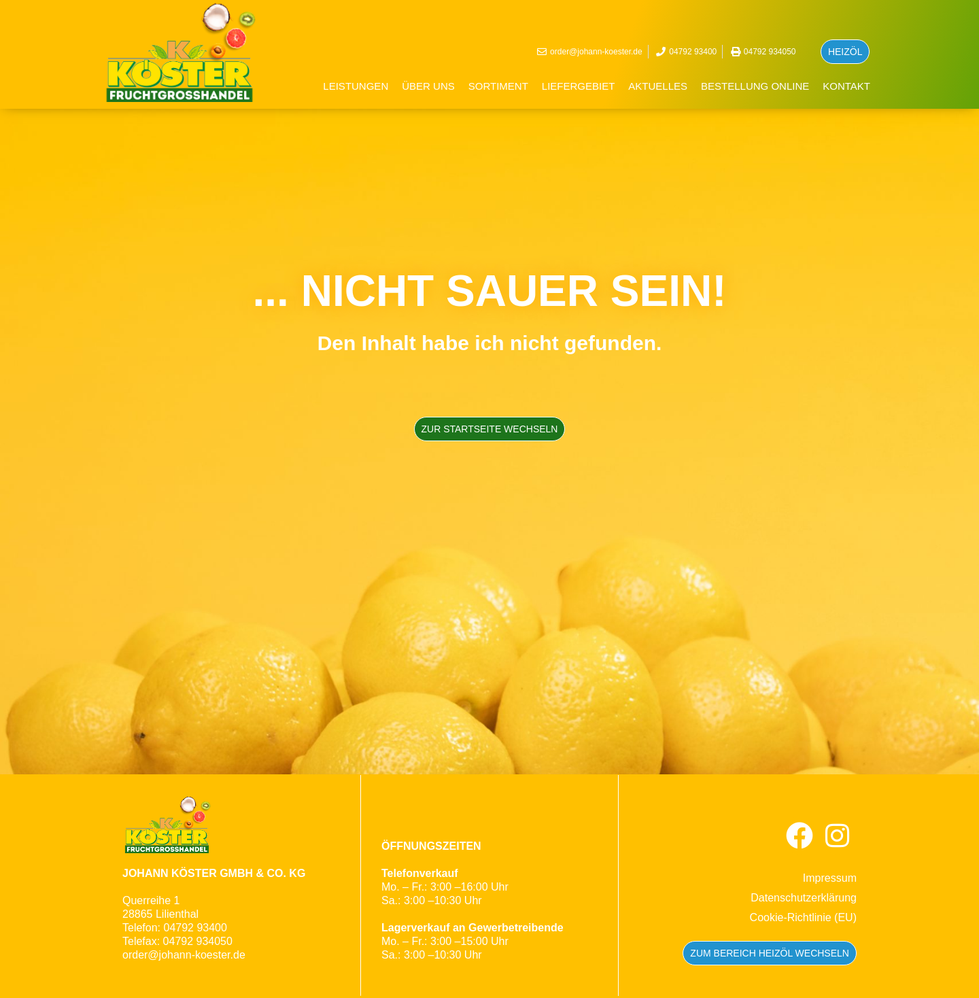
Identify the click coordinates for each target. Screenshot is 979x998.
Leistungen (355, 86)
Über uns (428, 86)
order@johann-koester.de (183, 955)
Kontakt (846, 86)
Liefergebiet (578, 86)
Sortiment (498, 86)
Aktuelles (657, 86)
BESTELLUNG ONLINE (755, 86)
